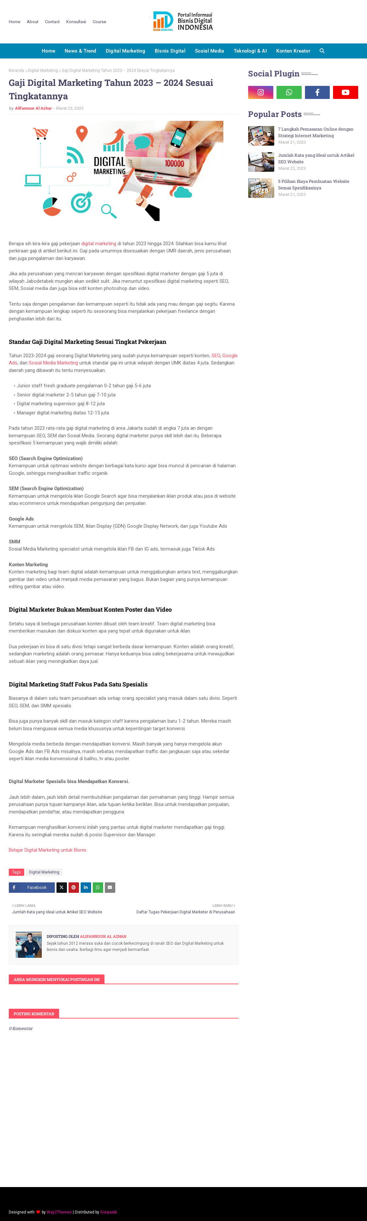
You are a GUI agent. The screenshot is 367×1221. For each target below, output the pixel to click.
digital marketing (98, 244)
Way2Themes (59, 1212)
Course (99, 21)
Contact (52, 21)
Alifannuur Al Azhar (33, 108)
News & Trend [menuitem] (80, 51)
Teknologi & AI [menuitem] (250, 51)
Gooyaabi (108, 1212)
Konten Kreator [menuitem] (293, 51)
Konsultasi (76, 21)
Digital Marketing (43, 70)
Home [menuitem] (48, 51)
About (33, 21)
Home (14, 21)
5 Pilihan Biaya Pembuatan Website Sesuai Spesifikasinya (313, 184)
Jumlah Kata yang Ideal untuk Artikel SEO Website (316, 158)
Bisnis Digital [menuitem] (170, 51)
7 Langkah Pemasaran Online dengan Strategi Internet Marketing (316, 132)
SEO (216, 356)
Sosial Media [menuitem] (209, 51)
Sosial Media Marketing (53, 363)
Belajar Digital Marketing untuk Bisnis (48, 850)
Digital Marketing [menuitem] (125, 51)
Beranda (16, 70)
